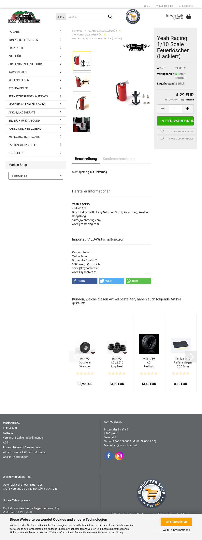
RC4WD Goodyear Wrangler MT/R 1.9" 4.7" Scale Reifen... (85, 362)
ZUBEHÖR (14, 56)
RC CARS (14, 31)
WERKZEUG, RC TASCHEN (24, 136)
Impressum (10, 427)
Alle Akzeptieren (176, 521)
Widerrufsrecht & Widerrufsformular (25, 452)
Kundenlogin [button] (164, 6)
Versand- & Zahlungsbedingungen (23, 437)
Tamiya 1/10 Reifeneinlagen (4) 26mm (183, 362)
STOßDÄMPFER (18, 88)
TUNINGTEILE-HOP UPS (23, 39)
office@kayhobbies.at (123, 445)
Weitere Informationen (176, 530)
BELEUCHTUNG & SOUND (24, 120)
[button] (147, 6)
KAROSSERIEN (17, 72)
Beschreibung (86, 159)
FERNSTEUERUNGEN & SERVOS (28, 96)
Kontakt (8, 432)
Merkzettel (186, 6)
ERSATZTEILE (16, 47)
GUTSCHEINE (16, 152)
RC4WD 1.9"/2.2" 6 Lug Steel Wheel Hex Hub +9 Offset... (116, 362)
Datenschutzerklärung (110, 532)
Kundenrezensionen (119, 159)
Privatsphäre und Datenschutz (21, 447)
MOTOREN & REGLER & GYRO (26, 104)
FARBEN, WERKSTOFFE (22, 144)
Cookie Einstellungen (15, 456)
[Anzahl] (175, 108)
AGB (5, 442)
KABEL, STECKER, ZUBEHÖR (25, 128)
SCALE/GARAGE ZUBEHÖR (25, 64)
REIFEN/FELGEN (18, 80)
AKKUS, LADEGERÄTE (21, 112)
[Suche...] (61, 16)
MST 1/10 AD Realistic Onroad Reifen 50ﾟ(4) (148, 362)
